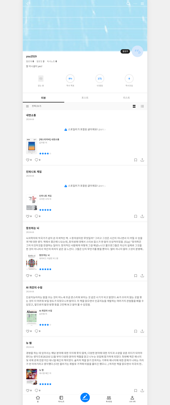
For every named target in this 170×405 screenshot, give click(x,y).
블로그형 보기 (134, 106)
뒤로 (27, 3)
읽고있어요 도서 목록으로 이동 (40, 78)
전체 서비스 (142, 3)
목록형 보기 (142, 106)
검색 (128, 3)
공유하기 (142, 160)
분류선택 (27, 106)
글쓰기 (85, 397)
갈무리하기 (135, 160)
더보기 (135, 3)
